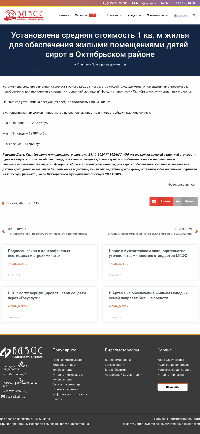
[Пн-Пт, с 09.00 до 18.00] (178, 3)
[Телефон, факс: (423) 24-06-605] (21, 382)
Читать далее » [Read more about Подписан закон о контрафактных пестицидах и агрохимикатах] (17, 264)
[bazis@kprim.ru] (144, 3)
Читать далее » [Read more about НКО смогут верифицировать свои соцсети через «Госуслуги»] (17, 306)
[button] (98, 15)
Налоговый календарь (173, 365)
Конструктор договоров (174, 370)
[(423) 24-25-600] (115, 3)
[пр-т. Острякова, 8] (13, 374)
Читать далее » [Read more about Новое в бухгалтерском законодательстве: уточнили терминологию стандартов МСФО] (118, 264)
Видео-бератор (115, 370)
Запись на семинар (66, 384)
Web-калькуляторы (170, 360)
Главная (83, 64)
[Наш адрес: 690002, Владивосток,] (21, 366)
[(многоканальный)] (14, 391)
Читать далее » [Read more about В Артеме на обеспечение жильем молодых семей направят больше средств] (118, 306)
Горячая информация (67, 360)
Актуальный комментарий (123, 374)
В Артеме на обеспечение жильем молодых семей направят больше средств (148, 295)
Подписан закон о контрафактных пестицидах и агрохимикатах (39, 253)
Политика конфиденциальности (177, 419)
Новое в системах (65, 389)
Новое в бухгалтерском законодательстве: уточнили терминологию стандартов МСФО (148, 253)
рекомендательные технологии (178, 424)
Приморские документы (109, 64)
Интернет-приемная (171, 374)
